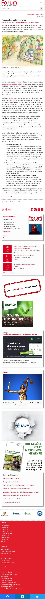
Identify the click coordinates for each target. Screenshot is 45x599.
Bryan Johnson (11, 98)
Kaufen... (5, 236)
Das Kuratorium (6, 549)
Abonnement (5, 525)
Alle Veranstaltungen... (10, 273)
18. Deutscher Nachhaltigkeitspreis (24, 264)
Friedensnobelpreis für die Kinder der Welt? (16, 495)
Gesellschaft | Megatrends (35, 14)
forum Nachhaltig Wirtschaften (10, 585)
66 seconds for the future (9, 574)
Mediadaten (5, 527)
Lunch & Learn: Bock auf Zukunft (24, 255)
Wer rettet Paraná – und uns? (12, 478)
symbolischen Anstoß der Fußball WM (13, 84)
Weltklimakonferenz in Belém (12, 499)
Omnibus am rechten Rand (11, 502)
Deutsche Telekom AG (13, 202)
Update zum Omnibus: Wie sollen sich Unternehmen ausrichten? (25, 247)
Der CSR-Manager (6, 578)
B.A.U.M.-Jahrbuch (6, 581)
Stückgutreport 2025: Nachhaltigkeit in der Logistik (18, 485)
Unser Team (4, 567)
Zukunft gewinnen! (7, 587)
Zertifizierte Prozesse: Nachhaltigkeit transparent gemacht (21, 492)
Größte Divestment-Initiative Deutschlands (16, 489)
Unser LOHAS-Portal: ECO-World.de (12, 589)
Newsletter (4, 529)
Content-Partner (6, 553)
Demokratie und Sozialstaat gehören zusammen (18, 401)
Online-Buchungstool (7, 533)
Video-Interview (12, 129)
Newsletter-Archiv (6, 531)
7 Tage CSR (4, 576)
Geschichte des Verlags (8, 563)
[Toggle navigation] (41, 3)
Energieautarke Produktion (11, 482)
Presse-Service (5, 535)
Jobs (2, 565)
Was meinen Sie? (7, 197)
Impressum (4, 539)
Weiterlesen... (7, 231)
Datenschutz (5, 537)
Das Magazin (5, 561)
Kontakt (3, 541)
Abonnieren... (7, 238)
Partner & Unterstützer (8, 551)
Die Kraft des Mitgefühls (8, 583)
